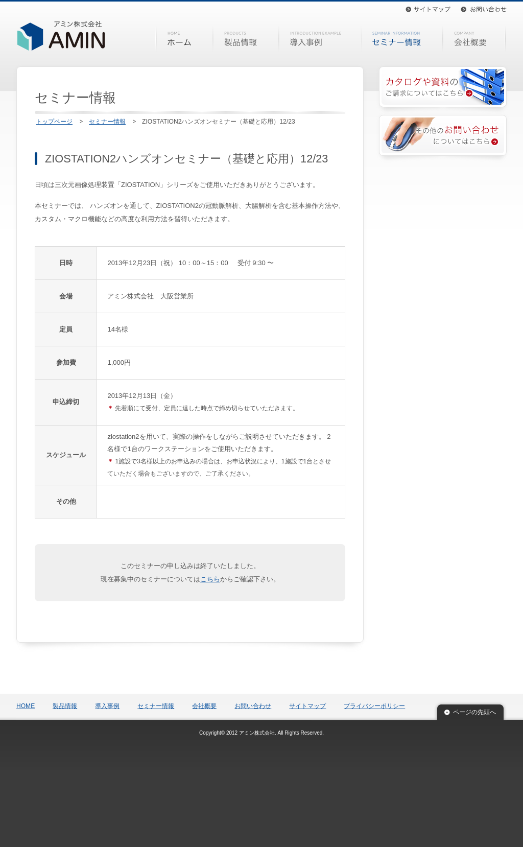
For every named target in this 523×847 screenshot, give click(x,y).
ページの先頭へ (474, 712)
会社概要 (475, 39)
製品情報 (245, 39)
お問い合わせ (484, 9)
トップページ (54, 121)
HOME (184, 39)
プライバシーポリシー (374, 706)
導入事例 (320, 39)
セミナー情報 (401, 39)
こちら (210, 579)
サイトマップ (428, 9)
